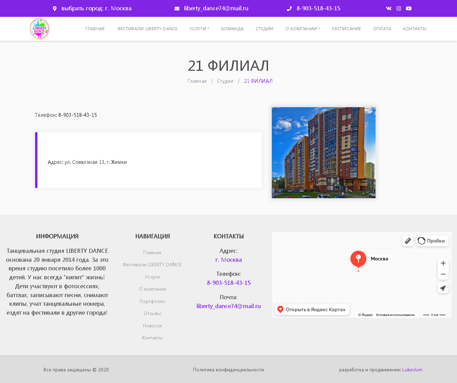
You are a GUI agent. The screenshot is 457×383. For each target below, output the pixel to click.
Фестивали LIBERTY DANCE (147, 29)
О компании (301, 29)
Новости (152, 325)
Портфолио (152, 301)
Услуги (198, 29)
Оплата (382, 29)
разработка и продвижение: (381, 369)
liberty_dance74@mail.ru (216, 8)
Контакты (414, 29)
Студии (265, 29)
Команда (232, 29)
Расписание (346, 29)
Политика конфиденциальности (228, 369)
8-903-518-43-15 (318, 8)
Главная (95, 29)
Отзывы (152, 313)
